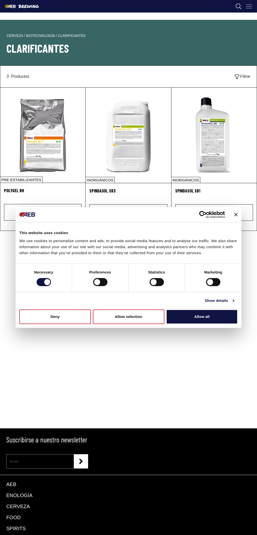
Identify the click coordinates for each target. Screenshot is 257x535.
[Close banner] (236, 214)
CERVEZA (18, 506)
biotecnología (41, 36)
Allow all (202, 316)
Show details (216, 300)
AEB (11, 484)
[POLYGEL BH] (43, 135)
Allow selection (128, 316)
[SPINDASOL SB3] (128, 135)
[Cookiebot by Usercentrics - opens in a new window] (203, 214)
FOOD (13, 517)
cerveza (15, 36)
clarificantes (72, 36)
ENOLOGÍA (19, 495)
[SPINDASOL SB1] (214, 135)
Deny (55, 316)
